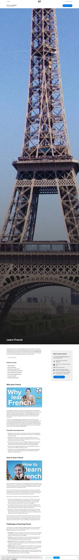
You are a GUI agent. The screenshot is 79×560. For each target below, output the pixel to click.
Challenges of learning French (14, 369)
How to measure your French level (15, 372)
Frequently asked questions (13, 377)
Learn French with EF (12, 375)
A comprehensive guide (10, 6)
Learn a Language (12, 5)
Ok (56, 557)
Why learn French (11, 365)
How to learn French (12, 367)
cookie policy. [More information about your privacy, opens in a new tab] (14, 559)
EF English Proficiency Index (19, 419)
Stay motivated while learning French (15, 370)
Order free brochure (67, 5)
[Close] (77, 557)
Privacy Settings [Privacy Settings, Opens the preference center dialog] (49, 557)
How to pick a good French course (14, 374)
